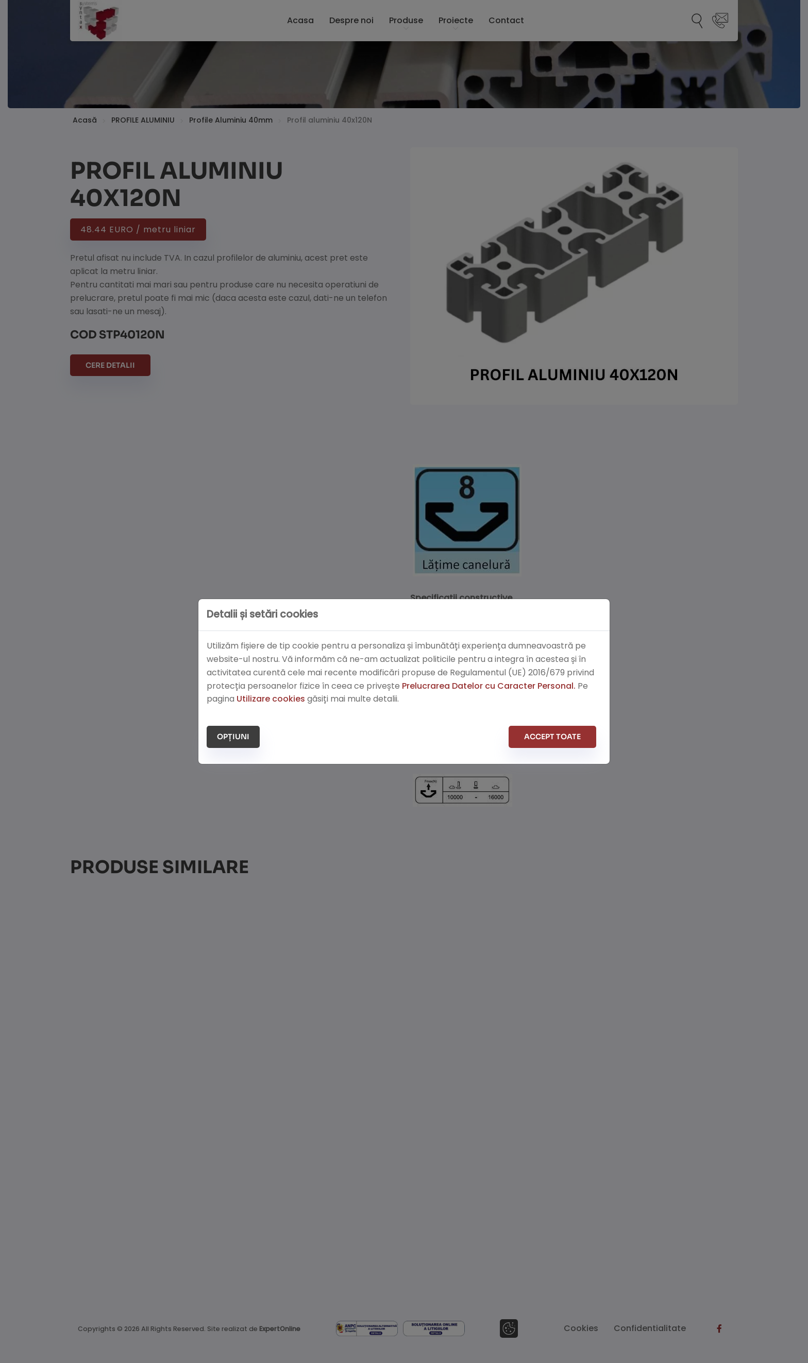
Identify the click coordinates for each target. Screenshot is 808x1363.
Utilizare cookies (271, 699)
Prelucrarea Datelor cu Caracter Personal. (489, 686)
